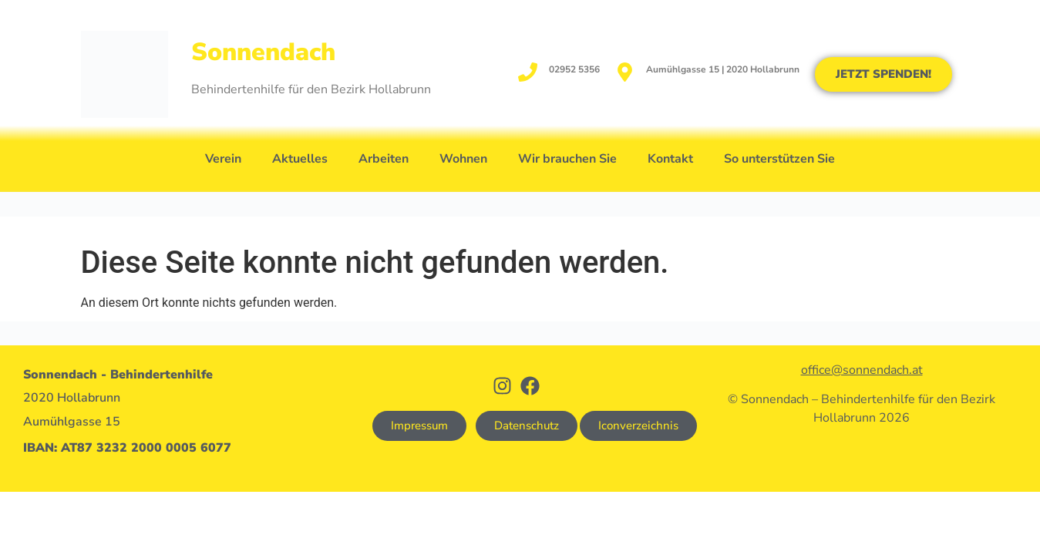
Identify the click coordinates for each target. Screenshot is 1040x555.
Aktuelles (300, 158)
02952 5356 (574, 69)
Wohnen (463, 158)
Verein (223, 158)
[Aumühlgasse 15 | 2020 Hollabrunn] (624, 72)
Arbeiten (383, 158)
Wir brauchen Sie (567, 158)
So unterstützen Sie (779, 158)
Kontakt (670, 158)
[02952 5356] (527, 72)
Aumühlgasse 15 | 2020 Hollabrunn (722, 69)
